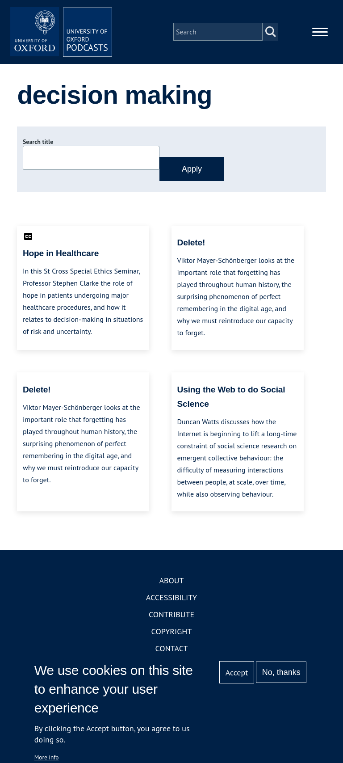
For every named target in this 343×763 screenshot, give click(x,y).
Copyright (171, 634)
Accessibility (171, 600)
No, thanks (281, 672)
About (171, 583)
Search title (38, 144)
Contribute (171, 617)
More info (46, 757)
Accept (237, 672)
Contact (171, 651)
